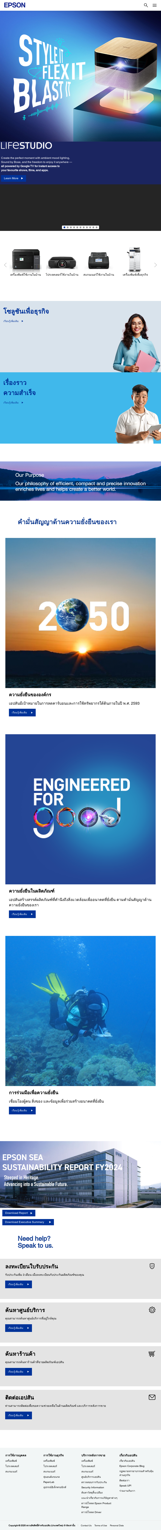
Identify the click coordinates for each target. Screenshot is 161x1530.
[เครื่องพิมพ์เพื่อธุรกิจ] (135, 262)
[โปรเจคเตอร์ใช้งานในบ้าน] (62, 262)
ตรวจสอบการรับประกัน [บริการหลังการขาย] (94, 1482)
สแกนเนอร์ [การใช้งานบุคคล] (11, 1471)
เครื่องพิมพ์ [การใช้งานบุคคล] (11, 1460)
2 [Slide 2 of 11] (68, 227)
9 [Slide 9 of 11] (90, 227)
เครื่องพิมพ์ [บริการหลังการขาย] (87, 1460)
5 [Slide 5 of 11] (77, 227)
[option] (80, 121)
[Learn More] (13, 178)
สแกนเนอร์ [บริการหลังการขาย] (87, 1471)
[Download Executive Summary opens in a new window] (28, 1222)
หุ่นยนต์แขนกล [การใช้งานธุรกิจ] (51, 1476)
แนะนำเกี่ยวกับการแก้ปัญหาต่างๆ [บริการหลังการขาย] (99, 1497)
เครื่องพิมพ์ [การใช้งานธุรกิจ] (49, 1460)
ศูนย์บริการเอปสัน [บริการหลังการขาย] (91, 1476)
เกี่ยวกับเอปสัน (127, 1460)
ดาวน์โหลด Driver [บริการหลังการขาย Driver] (91, 1512)
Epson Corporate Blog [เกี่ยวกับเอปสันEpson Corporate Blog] (131, 1466)
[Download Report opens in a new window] (18, 1213)
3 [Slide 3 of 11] (71, 227)
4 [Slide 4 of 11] (74, 227)
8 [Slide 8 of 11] (87, 227)
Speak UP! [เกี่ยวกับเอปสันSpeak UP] (125, 1485)
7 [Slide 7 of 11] (84, 227)
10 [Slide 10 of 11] (93, 227)
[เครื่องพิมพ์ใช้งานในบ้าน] (25, 262)
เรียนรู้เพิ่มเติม (11, 321)
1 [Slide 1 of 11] (64, 227)
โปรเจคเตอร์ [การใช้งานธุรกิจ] (50, 1466)
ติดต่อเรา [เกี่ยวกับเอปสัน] (124, 1480)
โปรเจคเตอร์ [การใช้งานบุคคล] (12, 1466)
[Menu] (154, 5)
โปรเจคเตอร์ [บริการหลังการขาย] (88, 1466)
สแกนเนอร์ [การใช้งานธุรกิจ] (49, 1471)
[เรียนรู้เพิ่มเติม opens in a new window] (18, 1284)
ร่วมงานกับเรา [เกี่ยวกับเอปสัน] (127, 1490)
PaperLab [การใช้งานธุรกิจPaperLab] (48, 1482)
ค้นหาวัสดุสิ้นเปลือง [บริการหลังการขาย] (92, 1492)
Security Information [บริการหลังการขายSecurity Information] (92, 1487)
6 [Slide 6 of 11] (80, 227)
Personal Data (117, 1525)
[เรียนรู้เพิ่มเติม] (22, 712)
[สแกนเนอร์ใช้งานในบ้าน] (98, 262)
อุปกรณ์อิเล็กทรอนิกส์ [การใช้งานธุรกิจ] (54, 1487)
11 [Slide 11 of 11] (96, 227)
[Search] (146, 5)
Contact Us (86, 1525)
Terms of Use (100, 1525)
